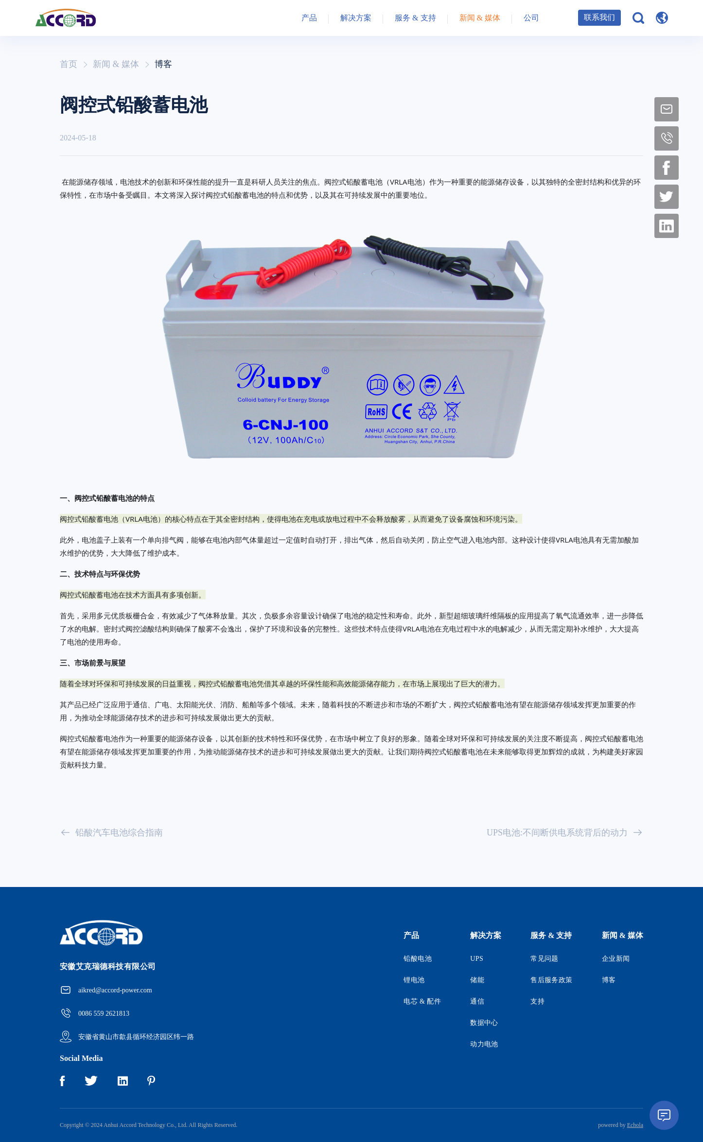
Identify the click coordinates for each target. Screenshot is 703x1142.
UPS (476, 958)
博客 (163, 64)
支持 (537, 1001)
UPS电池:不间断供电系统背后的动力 (565, 832)
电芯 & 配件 (422, 1001)
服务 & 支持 (415, 19)
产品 (309, 19)
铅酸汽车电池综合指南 (111, 832)
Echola (635, 1125)
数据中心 (484, 1022)
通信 (477, 1001)
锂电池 (414, 980)
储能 (477, 980)
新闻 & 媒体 (479, 19)
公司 (531, 19)
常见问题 (544, 958)
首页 (68, 64)
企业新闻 (616, 958)
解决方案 (355, 19)
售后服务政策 (551, 980)
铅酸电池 (418, 958)
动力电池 (484, 1044)
